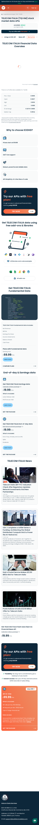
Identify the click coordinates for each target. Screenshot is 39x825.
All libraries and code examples (19, 261)
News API (21, 37)
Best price (30, 37)
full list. (29, 722)
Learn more (7, 359)
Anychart (35, 84)
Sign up (33, 8)
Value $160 (31, 689)
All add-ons (19, 278)
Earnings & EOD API (8, 37)
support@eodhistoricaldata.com (16, 819)
